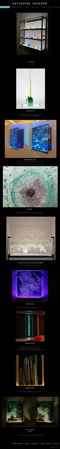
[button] (32, 34)
